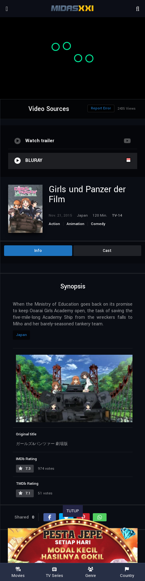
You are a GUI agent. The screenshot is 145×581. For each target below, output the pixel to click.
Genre (90, 572)
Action (54, 224)
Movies (18, 572)
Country (127, 572)
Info (38, 250)
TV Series (54, 572)
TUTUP (73, 511)
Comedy (98, 224)
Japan (21, 335)
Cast (107, 250)
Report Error (101, 108)
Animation (75, 224)
